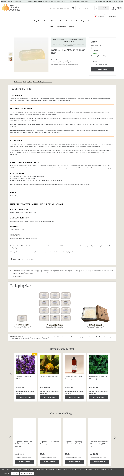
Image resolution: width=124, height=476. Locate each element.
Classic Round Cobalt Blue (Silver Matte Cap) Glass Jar (99, 444)
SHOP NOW (24, 1)
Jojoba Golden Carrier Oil (49, 377)
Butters (78, 39)
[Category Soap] (14, 32)
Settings (6, 473)
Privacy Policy (108, 469)
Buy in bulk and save (101, 64)
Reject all (15, 473)
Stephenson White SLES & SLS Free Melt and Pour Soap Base (24, 444)
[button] (73, 8)
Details (92, 1)
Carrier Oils (71, 39)
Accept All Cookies (27, 473)
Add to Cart (104, 8)
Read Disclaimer (17, 276)
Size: (96, 45)
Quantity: (94, 61)
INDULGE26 (66, 1)
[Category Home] (9, 32)
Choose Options (25, 397)
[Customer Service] (111, 16)
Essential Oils (63, 39)
